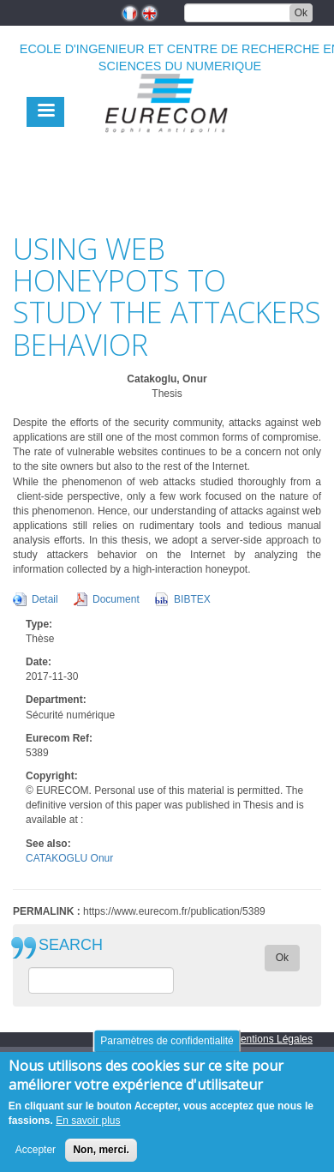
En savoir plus (88, 1121)
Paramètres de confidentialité (166, 1041)
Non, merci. (100, 1150)
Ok (301, 13)
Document (116, 599)
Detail (45, 599)
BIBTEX (192, 599)
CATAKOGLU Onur (69, 858)
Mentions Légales (272, 1039)
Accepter (35, 1150)
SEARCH (71, 945)
